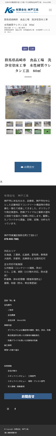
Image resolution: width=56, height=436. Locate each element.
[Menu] (50, 9)
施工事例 (8, 345)
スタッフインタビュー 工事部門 (22, 376)
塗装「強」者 (9, 300)
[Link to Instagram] (8, 408)
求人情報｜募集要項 (16, 386)
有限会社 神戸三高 (21, 429)
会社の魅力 (12, 370)
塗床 (25, 48)
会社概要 (11, 315)
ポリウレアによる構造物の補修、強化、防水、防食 (29, 330)
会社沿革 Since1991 (17, 320)
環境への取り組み (11, 350)
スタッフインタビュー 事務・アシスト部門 (26, 381)
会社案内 (8, 305)
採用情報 (8, 365)
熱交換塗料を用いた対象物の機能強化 (23, 335)
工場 (32, 48)
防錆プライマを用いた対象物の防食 (23, 340)
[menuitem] (10, 432)
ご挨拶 (10, 310)
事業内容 (8, 325)
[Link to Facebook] (15, 408)
